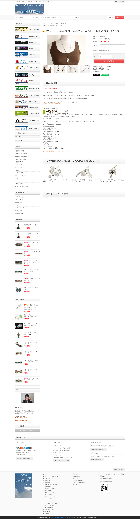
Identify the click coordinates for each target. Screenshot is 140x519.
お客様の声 (18, 202)
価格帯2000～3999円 (48, 26)
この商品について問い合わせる (101, 69)
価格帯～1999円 (19, 151)
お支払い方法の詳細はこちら (24, 458)
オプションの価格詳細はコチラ (101, 50)
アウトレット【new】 (53, 23)
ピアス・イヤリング (21, 175)
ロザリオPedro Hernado (26, 54)
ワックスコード (19, 140)
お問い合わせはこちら (97, 459)
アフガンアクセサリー (27, 68)
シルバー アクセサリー (21, 186)
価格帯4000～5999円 (21, 156)
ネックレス (59, 26)
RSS (74, 484)
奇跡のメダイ (19, 183)
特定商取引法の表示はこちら (98, 449)
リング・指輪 (19, 172)
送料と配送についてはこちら (61, 460)
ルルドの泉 (18, 210)
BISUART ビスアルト (27, 121)
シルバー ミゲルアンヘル (27, 30)
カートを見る (119, 17)
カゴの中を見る (119, 2)
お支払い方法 (76, 476)
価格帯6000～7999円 (21, 159)
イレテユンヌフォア (27, 96)
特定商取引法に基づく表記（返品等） (103, 66)
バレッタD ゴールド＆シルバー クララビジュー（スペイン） (32, 262)
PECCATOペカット (27, 107)
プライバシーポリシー (79, 482)
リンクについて (19, 208)
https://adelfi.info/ (107, 478)
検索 (76, 17)
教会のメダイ (25, 48)
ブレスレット (19, 170)
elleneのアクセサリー (27, 89)
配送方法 (75, 478)
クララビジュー (26, 37)
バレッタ (18, 178)
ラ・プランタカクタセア (27, 113)
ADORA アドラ (65, 23)
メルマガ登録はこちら (27, 431)
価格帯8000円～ (19, 162)
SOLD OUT (18, 136)
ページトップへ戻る (119, 469)
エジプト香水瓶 (26, 128)
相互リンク (18, 205)
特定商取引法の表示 (78, 480)
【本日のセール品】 (20, 133)
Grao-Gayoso (25, 75)
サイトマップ (19, 199)
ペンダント (18, 167)
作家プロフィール (20, 197)
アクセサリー (25, 61)
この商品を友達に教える (99, 68)
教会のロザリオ (26, 42)
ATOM (78, 484)
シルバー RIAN (26, 101)
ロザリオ (18, 181)
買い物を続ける (97, 71)
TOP (44, 23)
